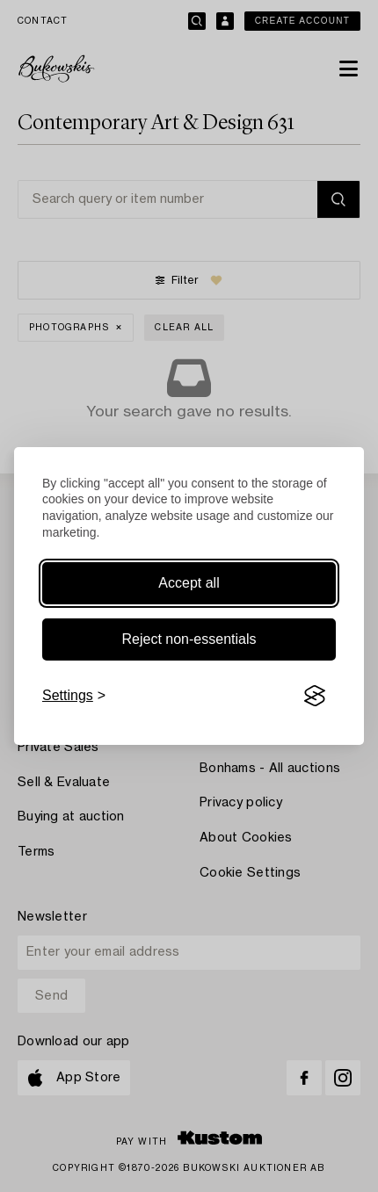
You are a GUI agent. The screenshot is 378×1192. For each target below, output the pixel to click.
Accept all (188, 582)
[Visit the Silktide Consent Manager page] (315, 696)
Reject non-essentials (189, 639)
